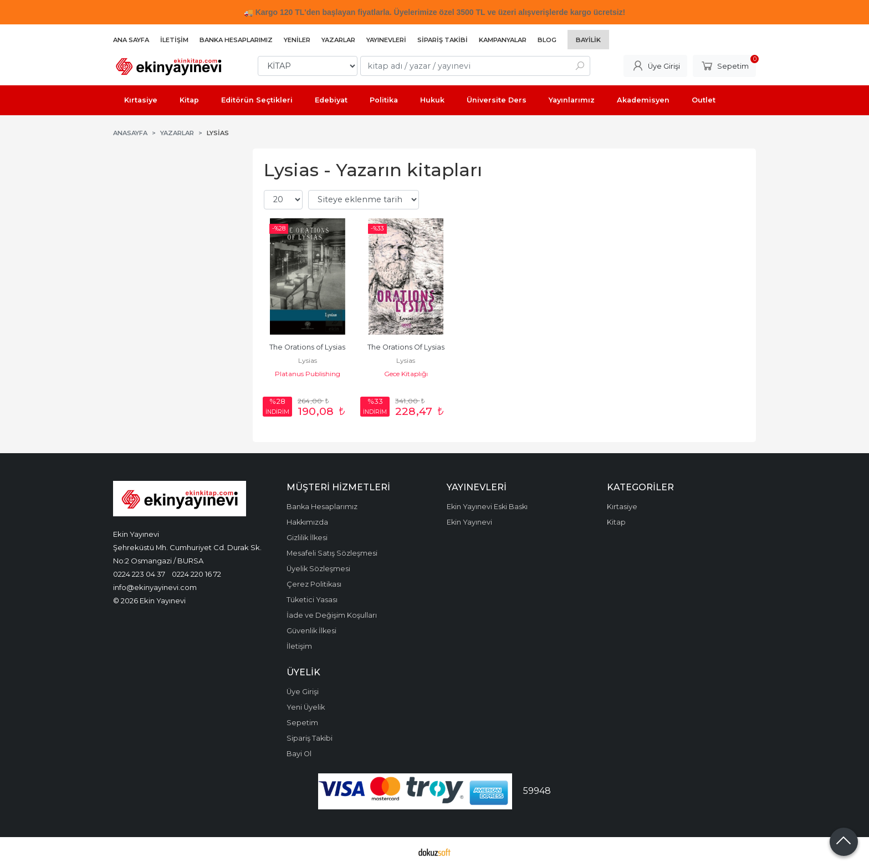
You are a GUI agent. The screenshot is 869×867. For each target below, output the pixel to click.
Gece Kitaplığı (406, 374)
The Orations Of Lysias (405, 347)
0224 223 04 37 (139, 574)
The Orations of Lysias (307, 347)
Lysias (307, 360)
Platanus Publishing (307, 374)
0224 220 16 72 (196, 574)
